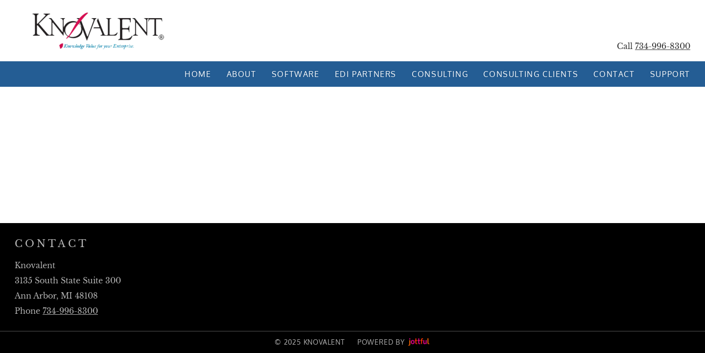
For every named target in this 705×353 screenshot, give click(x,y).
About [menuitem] (242, 74)
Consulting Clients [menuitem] (530, 74)
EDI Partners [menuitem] (366, 74)
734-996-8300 (662, 46)
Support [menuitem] (670, 74)
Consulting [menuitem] (440, 74)
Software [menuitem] (296, 74)
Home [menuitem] (198, 74)
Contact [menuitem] (613, 74)
